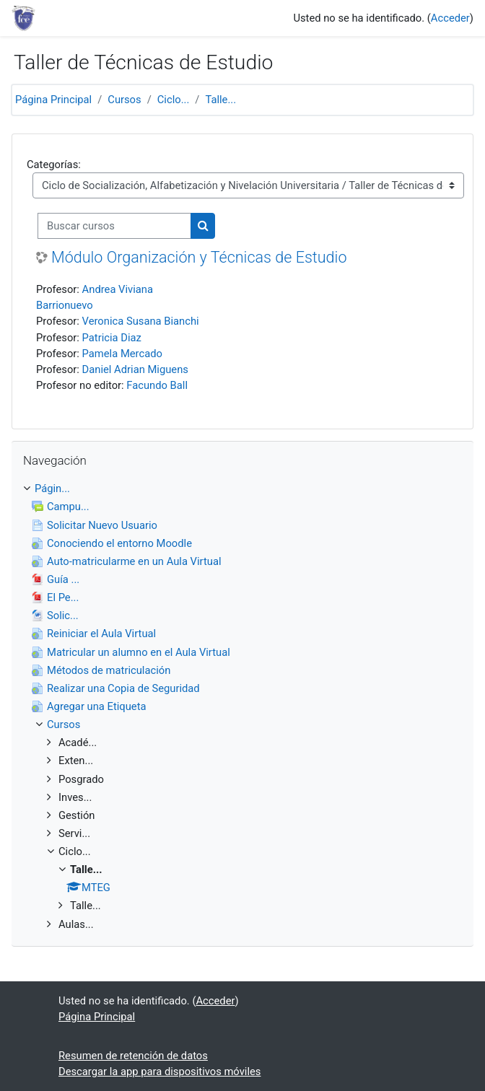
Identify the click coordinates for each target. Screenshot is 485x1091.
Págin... (52, 488)
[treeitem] (242, 706)
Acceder (450, 18)
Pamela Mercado (122, 353)
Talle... (220, 99)
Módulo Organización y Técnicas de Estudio (198, 257)
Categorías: (54, 164)
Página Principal (53, 99)
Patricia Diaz (111, 337)
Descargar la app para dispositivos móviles (159, 1071)
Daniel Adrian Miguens (135, 369)
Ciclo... (173, 99)
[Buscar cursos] (114, 226)
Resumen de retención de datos (133, 1055)
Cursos (124, 99)
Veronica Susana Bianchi (140, 321)
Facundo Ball (157, 385)
